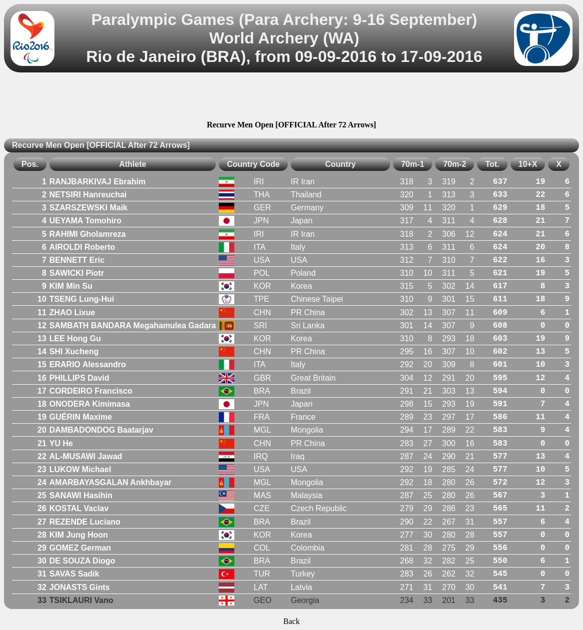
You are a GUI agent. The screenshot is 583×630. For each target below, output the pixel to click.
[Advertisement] (292, 97)
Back (291, 621)
